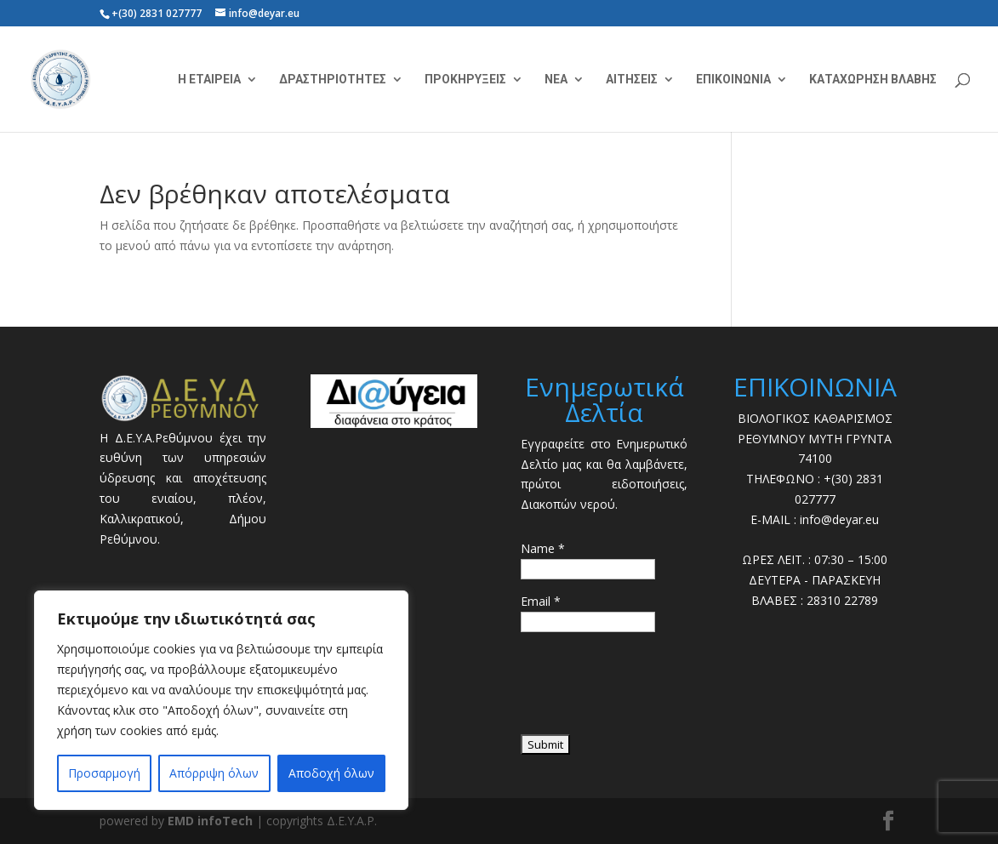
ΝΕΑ (556, 79)
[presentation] (650, 689)
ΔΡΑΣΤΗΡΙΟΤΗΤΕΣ (332, 79)
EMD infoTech (210, 821)
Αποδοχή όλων (331, 773)
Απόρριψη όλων (214, 773)
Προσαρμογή (104, 773)
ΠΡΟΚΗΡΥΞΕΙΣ (465, 79)
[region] (221, 700)
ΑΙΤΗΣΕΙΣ (632, 79)
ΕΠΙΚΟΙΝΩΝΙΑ (733, 79)
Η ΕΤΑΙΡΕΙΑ (209, 79)
